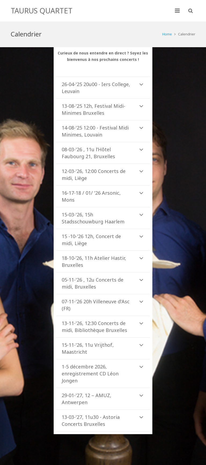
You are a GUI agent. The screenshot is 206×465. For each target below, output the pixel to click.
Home (167, 34)
